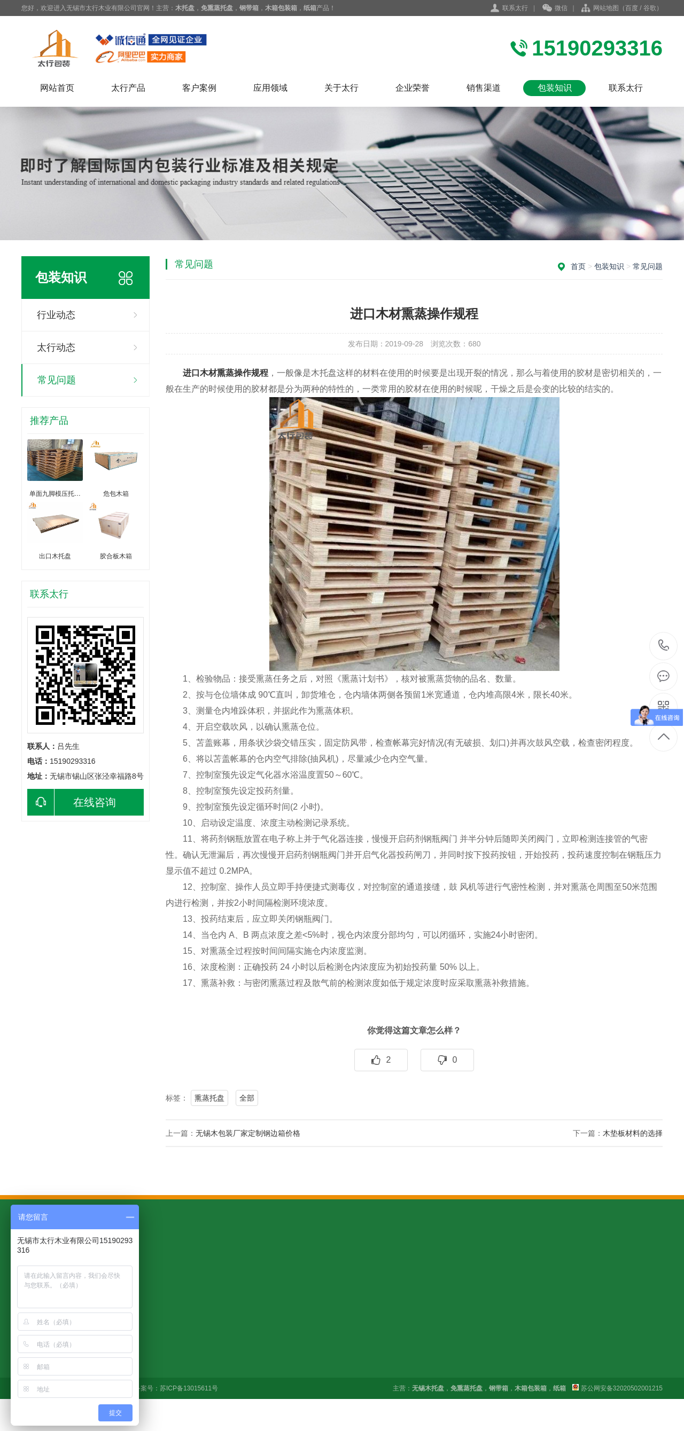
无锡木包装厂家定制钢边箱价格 (248, 1133)
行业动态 (56, 315)
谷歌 (649, 8)
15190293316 (664, 645)
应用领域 (270, 87)
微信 (555, 8)
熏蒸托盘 (209, 1098)
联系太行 (515, 8)
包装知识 (555, 87)
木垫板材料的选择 (633, 1133)
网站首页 (57, 87)
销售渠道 (484, 87)
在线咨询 (71, 802)
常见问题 (56, 380)
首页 (578, 266)
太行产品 (128, 87)
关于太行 (341, 87)
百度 (631, 8)
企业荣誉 (412, 87)
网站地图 (606, 8)
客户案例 (199, 87)
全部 (246, 1098)
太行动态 (56, 347)
